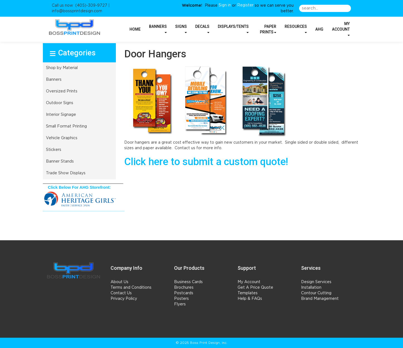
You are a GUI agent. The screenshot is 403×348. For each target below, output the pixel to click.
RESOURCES (296, 28)
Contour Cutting (316, 293)
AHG (319, 29)
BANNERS (158, 28)
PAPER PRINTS (268, 29)
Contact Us (121, 293)
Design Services (316, 282)
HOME (135, 29)
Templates (248, 293)
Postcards (183, 293)
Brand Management (320, 299)
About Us (119, 282)
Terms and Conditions (131, 288)
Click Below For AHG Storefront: (79, 187)
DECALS (202, 28)
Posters (181, 299)
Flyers (180, 304)
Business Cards (188, 282)
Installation (311, 288)
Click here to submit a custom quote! (206, 162)
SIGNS (181, 28)
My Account (249, 282)
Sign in (225, 5)
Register (245, 5)
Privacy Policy (124, 299)
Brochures (184, 288)
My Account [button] (341, 28)
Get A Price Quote (255, 288)
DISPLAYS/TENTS (233, 28)
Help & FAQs (250, 299)
